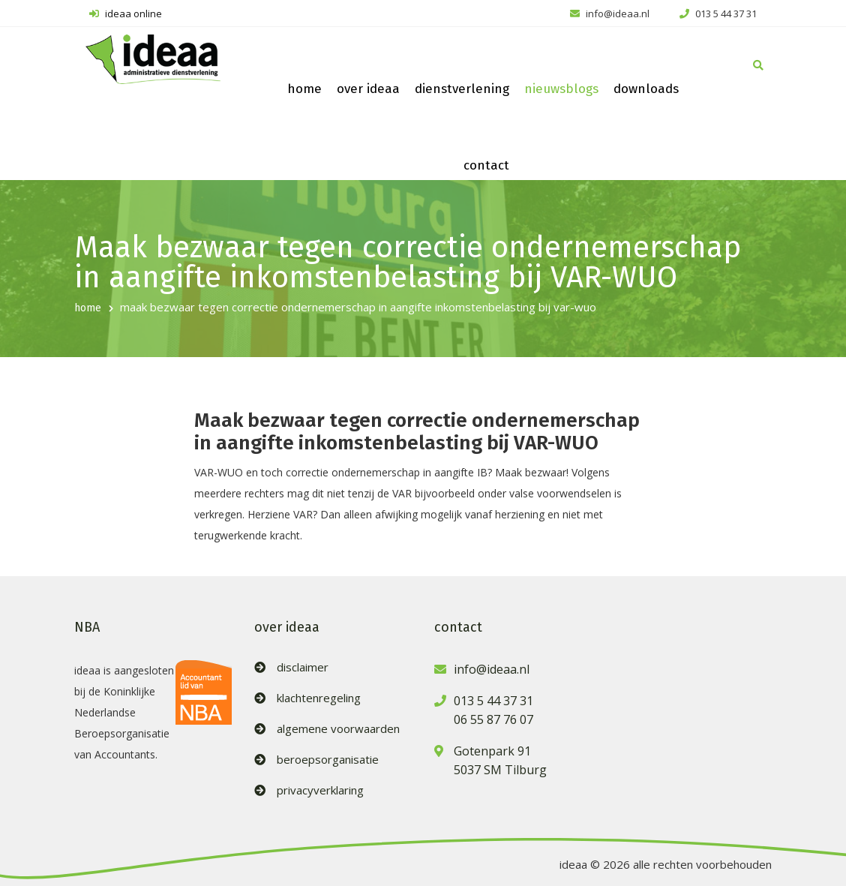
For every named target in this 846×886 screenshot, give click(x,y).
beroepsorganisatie (328, 759)
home (304, 89)
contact (486, 165)
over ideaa (368, 89)
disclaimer (302, 667)
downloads (646, 89)
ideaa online (125, 13)
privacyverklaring (320, 790)
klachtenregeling (319, 698)
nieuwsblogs (561, 89)
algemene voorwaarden (338, 729)
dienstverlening (462, 89)
